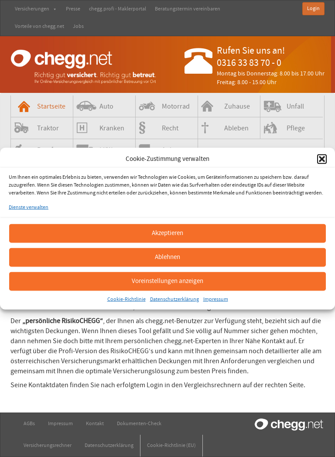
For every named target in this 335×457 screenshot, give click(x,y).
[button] (322, 158)
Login (313, 8)
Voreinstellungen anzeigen (167, 281)
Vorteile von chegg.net (39, 26)
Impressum (215, 299)
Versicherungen (36, 9)
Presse (73, 9)
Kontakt (95, 423)
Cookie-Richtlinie (126, 299)
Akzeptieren (167, 233)
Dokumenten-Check (139, 423)
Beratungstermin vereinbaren (187, 9)
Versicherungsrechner (48, 445)
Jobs (78, 26)
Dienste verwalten (28, 207)
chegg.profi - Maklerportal (117, 9)
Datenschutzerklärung (174, 299)
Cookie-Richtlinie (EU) (171, 445)
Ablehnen (167, 257)
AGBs (29, 423)
